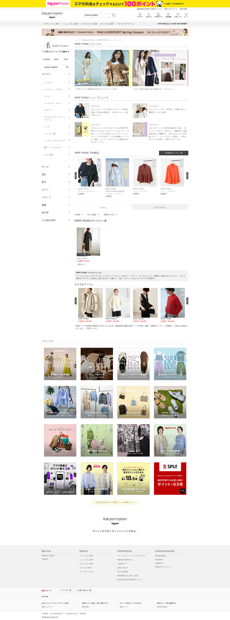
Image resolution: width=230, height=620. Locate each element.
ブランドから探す (87, 555)
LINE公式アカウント (163, 566)
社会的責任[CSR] (71, 613)
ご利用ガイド (122, 563)
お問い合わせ (122, 567)
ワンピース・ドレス (57, 103)
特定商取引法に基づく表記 (127, 575)
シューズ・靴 (57, 133)
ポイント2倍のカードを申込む (130, 603)
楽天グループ (169, 9)
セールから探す (86, 567)
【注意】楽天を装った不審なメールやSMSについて (115, 502)
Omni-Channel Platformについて (130, 579)
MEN (56, 59)
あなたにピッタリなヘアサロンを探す (55, 603)
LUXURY (45, 559)
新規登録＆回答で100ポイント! (149, 9)
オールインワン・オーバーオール (57, 118)
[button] (90, 178)
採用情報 (83, 613)
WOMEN (46, 59)
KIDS (66, 59)
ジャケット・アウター (57, 89)
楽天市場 (183, 9)
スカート (57, 110)
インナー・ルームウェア (57, 140)
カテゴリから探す (87, 563)
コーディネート (160, 207)
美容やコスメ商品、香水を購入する (95, 603)
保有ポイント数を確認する (166, 603)
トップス (57, 82)
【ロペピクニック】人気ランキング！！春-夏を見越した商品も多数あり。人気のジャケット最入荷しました (109, 112)
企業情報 (45, 613)
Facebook (159, 559)
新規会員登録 (160, 555)
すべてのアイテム (87, 571)
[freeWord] (56, 67)
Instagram (159, 563)
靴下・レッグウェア (57, 147)
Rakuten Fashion (88, 40)
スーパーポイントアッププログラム (131, 555)
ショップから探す (87, 559)
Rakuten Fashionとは (125, 559)
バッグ (57, 126)
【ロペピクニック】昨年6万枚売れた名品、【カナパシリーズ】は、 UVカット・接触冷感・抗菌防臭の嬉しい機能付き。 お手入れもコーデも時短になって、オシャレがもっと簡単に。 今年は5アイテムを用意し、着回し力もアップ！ (168, 133)
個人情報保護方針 (56, 613)
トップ (77, 40)
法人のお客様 (122, 571)
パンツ (57, 96)
